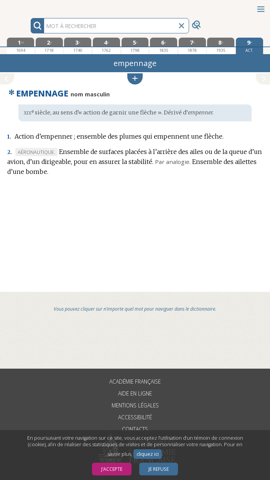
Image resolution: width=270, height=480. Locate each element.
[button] (135, 78)
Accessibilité (135, 417)
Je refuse (158, 469)
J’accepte (111, 469)
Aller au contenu (30, 7)
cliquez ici (148, 454)
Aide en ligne (135, 393)
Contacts (135, 429)
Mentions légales (135, 405)
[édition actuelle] (249, 46)
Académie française (135, 381)
